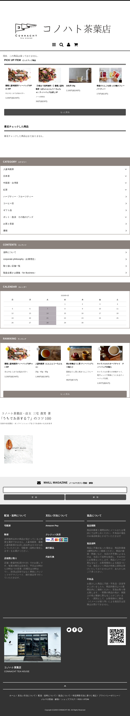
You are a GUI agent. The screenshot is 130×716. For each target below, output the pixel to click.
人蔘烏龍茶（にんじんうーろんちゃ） (48, 365)
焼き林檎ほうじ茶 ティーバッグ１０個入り (79, 365)
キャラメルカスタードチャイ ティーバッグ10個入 (110, 365)
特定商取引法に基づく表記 (84, 695)
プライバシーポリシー (109, 695)
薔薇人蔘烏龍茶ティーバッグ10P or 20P (18, 87)
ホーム (12, 695)
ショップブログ (68, 699)
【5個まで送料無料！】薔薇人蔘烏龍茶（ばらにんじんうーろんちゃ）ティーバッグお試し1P (50, 89)
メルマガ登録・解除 (50, 699)
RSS (80, 699)
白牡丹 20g (70, 86)
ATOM (86, 699)
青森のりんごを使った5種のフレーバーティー (110, 87)
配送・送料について (47, 695)
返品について (64, 695)
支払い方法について (27, 695)
